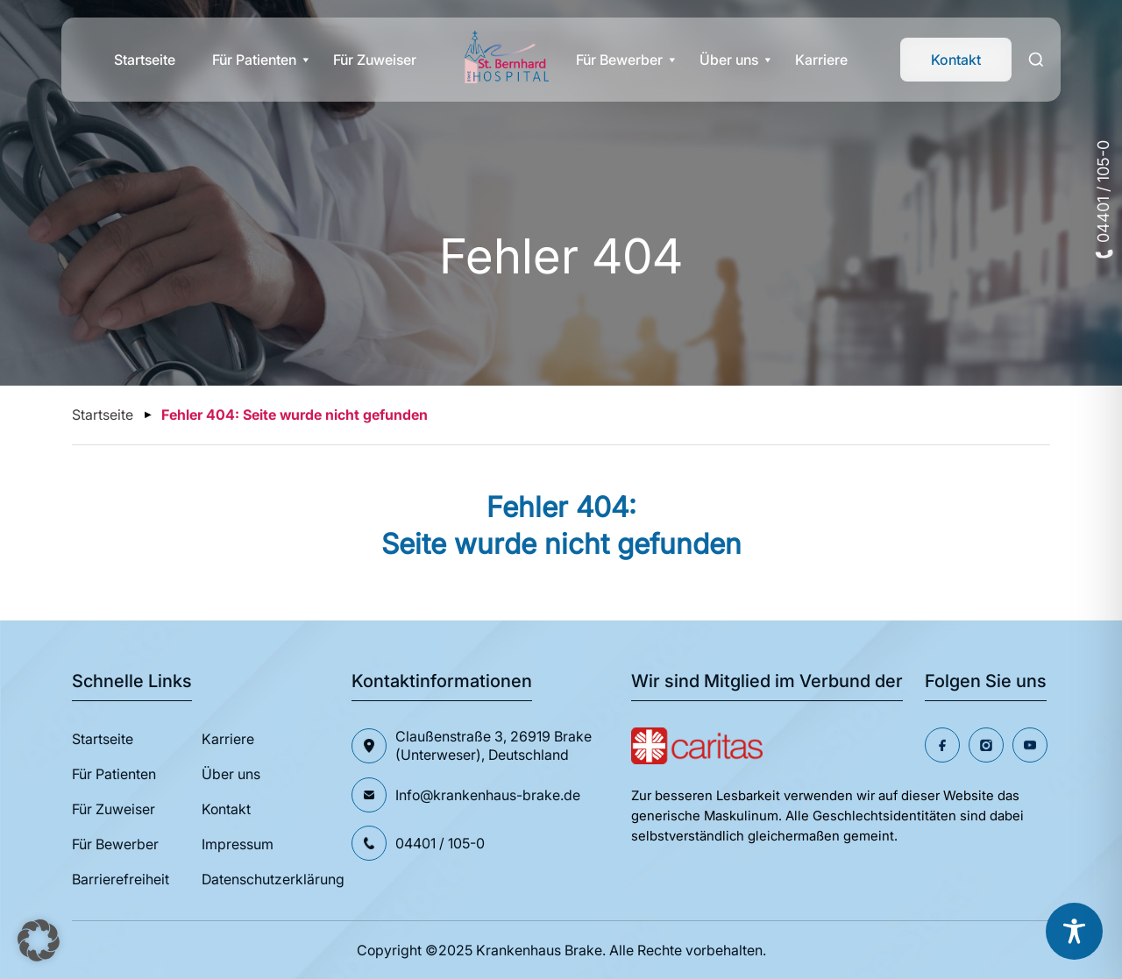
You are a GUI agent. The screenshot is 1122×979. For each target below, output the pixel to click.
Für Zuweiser (374, 59)
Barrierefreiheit (120, 879)
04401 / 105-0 (1103, 199)
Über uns (728, 59)
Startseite (144, 59)
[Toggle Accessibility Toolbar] (1074, 931)
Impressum (237, 844)
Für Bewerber (619, 59)
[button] (38, 940)
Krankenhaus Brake (539, 950)
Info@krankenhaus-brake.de (487, 795)
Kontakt (956, 59)
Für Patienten (254, 59)
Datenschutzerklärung (273, 879)
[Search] (1036, 59)
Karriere (821, 59)
